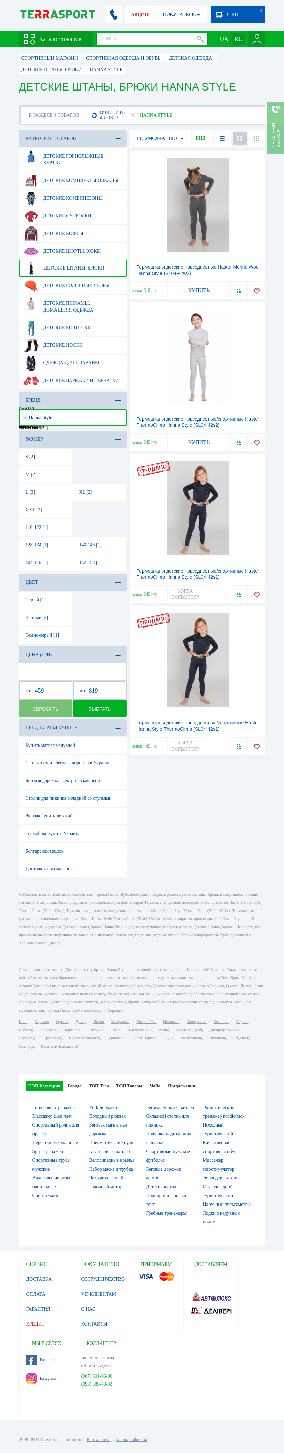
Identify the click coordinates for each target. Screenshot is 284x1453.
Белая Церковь (144, 1038)
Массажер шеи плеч (52, 1116)
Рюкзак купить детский (49, 815)
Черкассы (72, 1030)
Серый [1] (36, 599)
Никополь (217, 1038)
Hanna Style (37, 417)
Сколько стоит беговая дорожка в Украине (68, 762)
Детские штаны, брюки (64, 268)
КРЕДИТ (35, 1324)
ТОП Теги (99, 1085)
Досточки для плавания (49, 868)
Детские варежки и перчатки (71, 381)
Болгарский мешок (45, 851)
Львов (98, 1021)
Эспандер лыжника (222, 1177)
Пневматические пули (111, 1142)
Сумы (116, 1030)
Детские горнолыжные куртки (63, 156)
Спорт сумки (45, 1195)
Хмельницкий (140, 1030)
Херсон (242, 1021)
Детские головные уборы (66, 286)
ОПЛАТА (36, 1294)
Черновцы (28, 1038)
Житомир (95, 1030)
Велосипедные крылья (112, 1160)
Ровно (164, 1030)
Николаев (171, 1021)
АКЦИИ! (140, 14)
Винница (220, 1021)
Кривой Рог (146, 1021)
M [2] (31, 474)
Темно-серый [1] (42, 635)
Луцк (169, 1038)
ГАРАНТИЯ (38, 1309)
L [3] (30, 492)
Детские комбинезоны (63, 198)
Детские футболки (57, 216)
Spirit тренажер (47, 1151)
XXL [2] (34, 509)
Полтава (26, 1030)
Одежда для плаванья (62, 363)
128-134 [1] (37, 545)
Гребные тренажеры (166, 1213)
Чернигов (48, 1030)
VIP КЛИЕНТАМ (98, 1294)
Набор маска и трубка (111, 1169)
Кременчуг (52, 1038)
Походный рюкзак (107, 1116)
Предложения (181, 1085)
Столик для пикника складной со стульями (69, 798)
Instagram (41, 1378)
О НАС (88, 1309)
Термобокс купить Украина (53, 833)
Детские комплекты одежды (71, 180)
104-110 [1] (37, 562)
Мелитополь (191, 1038)
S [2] (30, 456)
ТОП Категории (45, 1085)
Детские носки (53, 345)
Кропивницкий (189, 1030)
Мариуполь (196, 1021)
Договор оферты (130, 1439)
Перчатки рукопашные (55, 1142)
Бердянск (241, 1038)
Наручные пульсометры (227, 1204)
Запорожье (120, 1021)
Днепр (80, 1021)
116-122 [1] (37, 527)
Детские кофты (53, 233)
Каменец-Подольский (59, 1046)
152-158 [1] (90, 562)
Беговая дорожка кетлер (170, 1107)
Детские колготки (57, 328)
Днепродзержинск (225, 1030)
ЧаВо (155, 1085)
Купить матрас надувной (50, 745)
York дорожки (103, 1107)
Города (74, 1085)
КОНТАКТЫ (94, 1324)
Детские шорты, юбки (62, 251)
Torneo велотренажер (53, 1107)
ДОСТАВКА (39, 1279)
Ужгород (26, 1046)
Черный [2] (37, 617)
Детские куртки (162, 1186)
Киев (23, 1021)
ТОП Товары (129, 1085)
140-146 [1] (90, 545)
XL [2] (85, 492)
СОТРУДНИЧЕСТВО (103, 1279)
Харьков (42, 1021)
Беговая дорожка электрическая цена (63, 780)
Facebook (41, 1360)
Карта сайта (99, 1439)
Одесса (62, 1021)
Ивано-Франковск (84, 1038)
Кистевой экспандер (109, 1151)
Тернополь (116, 1038)
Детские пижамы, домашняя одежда (58, 304)
